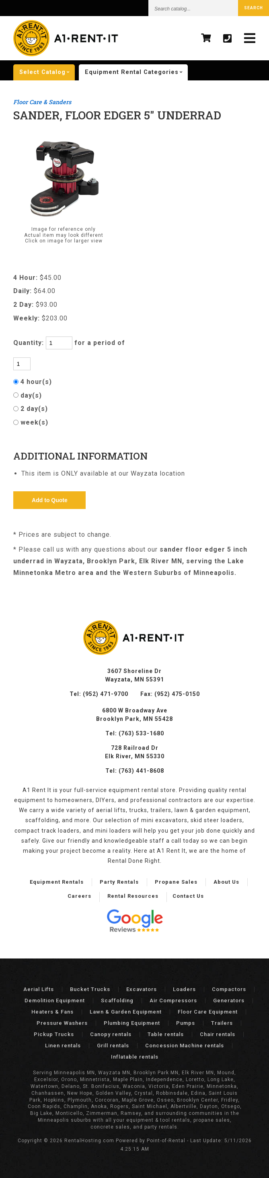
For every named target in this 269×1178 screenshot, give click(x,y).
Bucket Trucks (90, 989)
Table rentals (166, 1034)
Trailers (222, 1023)
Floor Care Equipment (208, 1012)
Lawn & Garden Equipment (126, 1012)
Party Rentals (119, 882)
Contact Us (188, 896)
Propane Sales (176, 882)
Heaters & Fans (52, 1012)
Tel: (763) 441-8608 (134, 771)
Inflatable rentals (134, 1057)
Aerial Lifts (38, 989)
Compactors (229, 989)
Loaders (184, 989)
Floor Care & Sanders (42, 102)
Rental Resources (132, 896)
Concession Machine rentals (184, 1046)
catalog (47, 72)
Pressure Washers (62, 1023)
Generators (228, 1000)
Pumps (185, 1023)
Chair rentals (217, 1034)
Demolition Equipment (55, 1000)
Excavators (141, 989)
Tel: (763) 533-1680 (134, 733)
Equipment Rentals (57, 882)
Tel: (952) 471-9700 (99, 694)
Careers (79, 896)
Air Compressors (173, 1000)
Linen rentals (63, 1046)
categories (136, 72)
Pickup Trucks (54, 1034)
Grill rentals (113, 1046)
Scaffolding (117, 1000)
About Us (226, 882)
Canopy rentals (110, 1034)
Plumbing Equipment (132, 1023)
